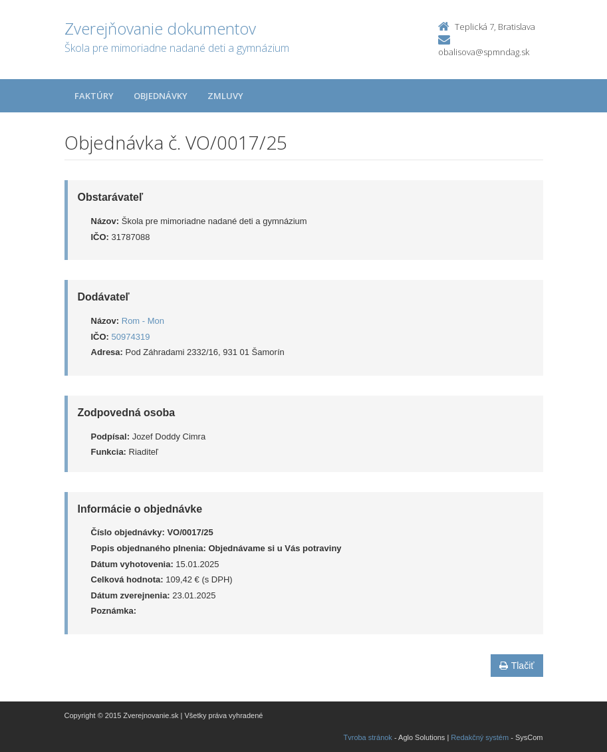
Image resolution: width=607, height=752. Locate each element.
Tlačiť (517, 665)
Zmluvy (225, 96)
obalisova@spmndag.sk (483, 52)
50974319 (131, 337)
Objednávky (160, 96)
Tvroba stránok (368, 737)
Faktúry (94, 96)
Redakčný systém (480, 737)
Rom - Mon (143, 321)
